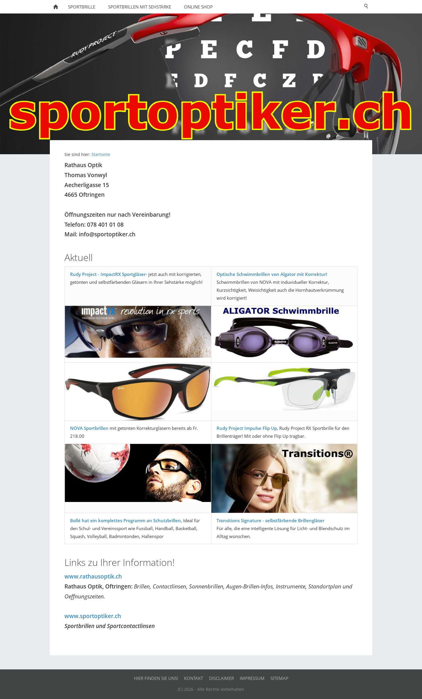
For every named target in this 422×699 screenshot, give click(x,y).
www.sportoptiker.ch (92, 616)
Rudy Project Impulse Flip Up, (247, 428)
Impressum (252, 678)
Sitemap (279, 678)
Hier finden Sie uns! (156, 678)
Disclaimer (221, 678)
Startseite (100, 154)
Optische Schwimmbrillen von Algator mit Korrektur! (272, 274)
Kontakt (193, 678)
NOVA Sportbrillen (89, 428)
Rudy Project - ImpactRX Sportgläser (108, 274)
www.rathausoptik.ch (93, 576)
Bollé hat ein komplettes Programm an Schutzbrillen (125, 520)
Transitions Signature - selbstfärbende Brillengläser (270, 520)
